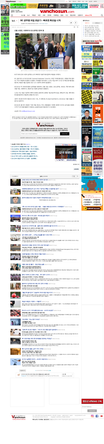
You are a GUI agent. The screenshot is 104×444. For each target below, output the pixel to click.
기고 (66, 15)
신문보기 (80, 15)
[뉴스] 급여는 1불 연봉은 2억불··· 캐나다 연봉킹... (26, 149)
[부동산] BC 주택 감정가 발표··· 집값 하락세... (25, 151)
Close (7, 3)
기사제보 (40, 419)
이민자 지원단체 (79, 419)
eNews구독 (88, 15)
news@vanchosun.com (47, 137)
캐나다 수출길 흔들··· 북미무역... (92, 34)
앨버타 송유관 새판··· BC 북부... (91, 29)
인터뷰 (49, 15)
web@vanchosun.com (63, 137)
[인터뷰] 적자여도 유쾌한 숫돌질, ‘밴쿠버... (24, 153)
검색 (41, 176)
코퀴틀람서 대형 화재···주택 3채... (92, 31)
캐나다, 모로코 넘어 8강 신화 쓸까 (92, 36)
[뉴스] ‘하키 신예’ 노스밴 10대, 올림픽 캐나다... (25, 156)
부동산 (34, 15)
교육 (44, 15)
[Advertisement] (27, 392)
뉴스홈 (23, 15)
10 (47, 370)
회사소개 (35, 419)
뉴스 (28, 15)
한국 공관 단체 (70, 419)
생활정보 (52, 419)
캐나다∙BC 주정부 (60, 419)
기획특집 (56, 15)
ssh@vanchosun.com (32, 23)
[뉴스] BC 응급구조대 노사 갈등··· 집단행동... (24, 158)
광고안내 (46, 419)
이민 (39, 15)
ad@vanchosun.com (31, 137)
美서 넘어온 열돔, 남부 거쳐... (91, 32)
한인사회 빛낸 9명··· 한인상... (91, 27)
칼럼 (62, 15)
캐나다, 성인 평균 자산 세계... (91, 25)
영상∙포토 (73, 15)
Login (20, 1)
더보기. (28, 144)
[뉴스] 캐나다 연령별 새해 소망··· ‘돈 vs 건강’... (25, 146)
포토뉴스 (97, 23)
